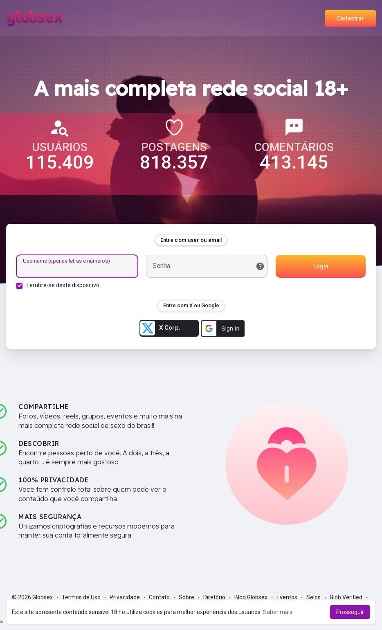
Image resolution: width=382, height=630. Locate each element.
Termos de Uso (81, 597)
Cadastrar (350, 18)
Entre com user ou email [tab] (191, 240)
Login (320, 266)
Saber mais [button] (277, 612)
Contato (159, 597)
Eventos (286, 597)
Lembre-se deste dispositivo (63, 285)
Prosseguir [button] (350, 612)
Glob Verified (346, 597)
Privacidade (125, 597)
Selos (313, 597)
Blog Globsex (250, 597)
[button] (223, 328)
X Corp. (160, 328)
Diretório (214, 597)
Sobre (186, 597)
